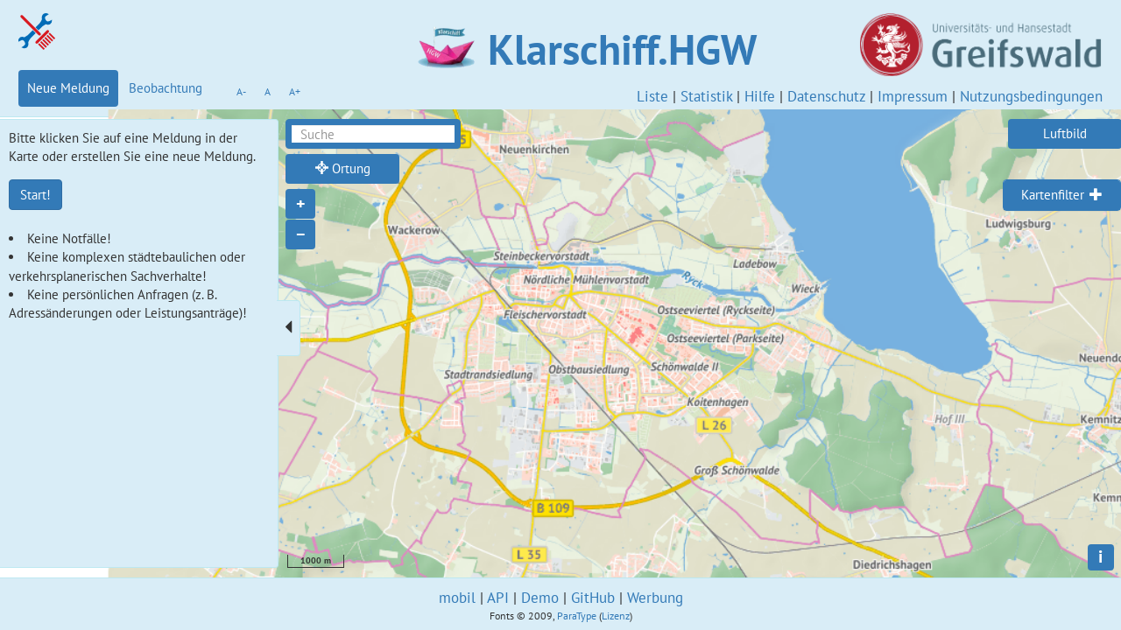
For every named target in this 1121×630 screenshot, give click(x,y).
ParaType (576, 615)
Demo (540, 597)
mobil (457, 597)
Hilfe (759, 96)
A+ (294, 91)
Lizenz (616, 615)
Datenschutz (826, 96)
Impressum (913, 96)
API (498, 597)
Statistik (706, 96)
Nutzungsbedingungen (1031, 96)
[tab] (1062, 195)
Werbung (655, 597)
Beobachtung (165, 88)
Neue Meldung (68, 88)
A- (241, 91)
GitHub (593, 597)
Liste (652, 96)
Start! (35, 194)
